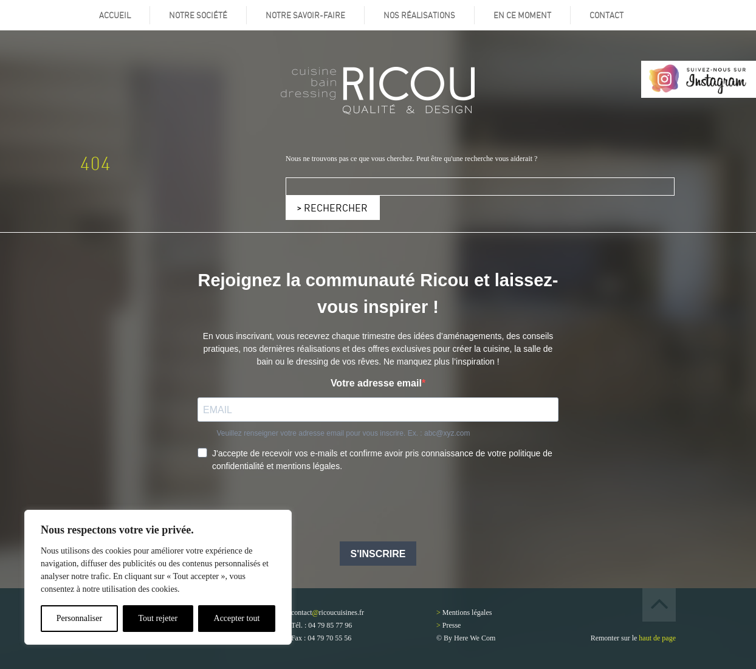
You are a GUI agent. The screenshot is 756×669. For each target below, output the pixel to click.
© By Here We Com (465, 638)
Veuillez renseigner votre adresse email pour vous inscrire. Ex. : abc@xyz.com (343, 433)
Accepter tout (237, 618)
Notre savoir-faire (305, 15)
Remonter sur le (633, 638)
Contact (606, 15)
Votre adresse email (376, 383)
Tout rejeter (157, 618)
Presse (451, 625)
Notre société (198, 15)
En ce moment (522, 15)
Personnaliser (79, 618)
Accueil (115, 15)
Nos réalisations (419, 15)
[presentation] (290, 508)
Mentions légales (467, 612)
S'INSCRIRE (378, 554)
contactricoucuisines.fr (327, 612)
